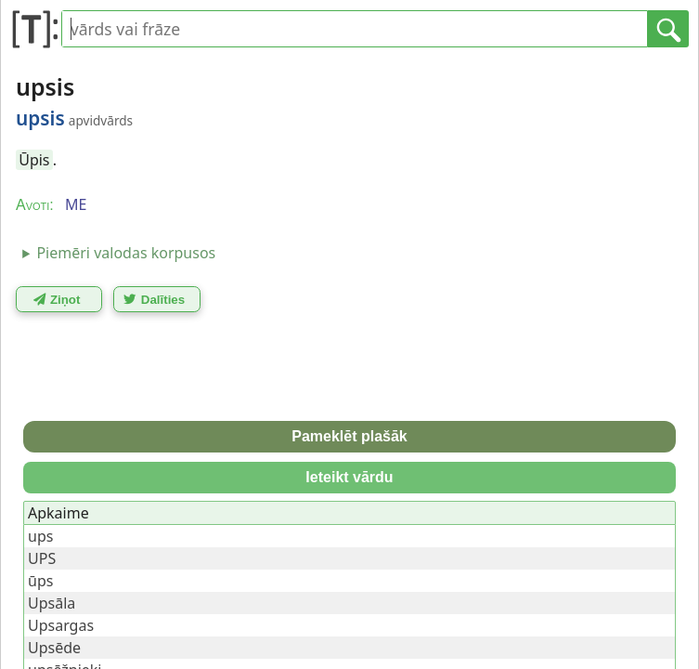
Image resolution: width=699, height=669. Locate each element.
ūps (40, 581)
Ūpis (34, 160)
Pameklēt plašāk (349, 436)
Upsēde (54, 647)
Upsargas (61, 625)
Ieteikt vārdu (349, 477)
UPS (42, 558)
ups (40, 536)
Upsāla (51, 603)
